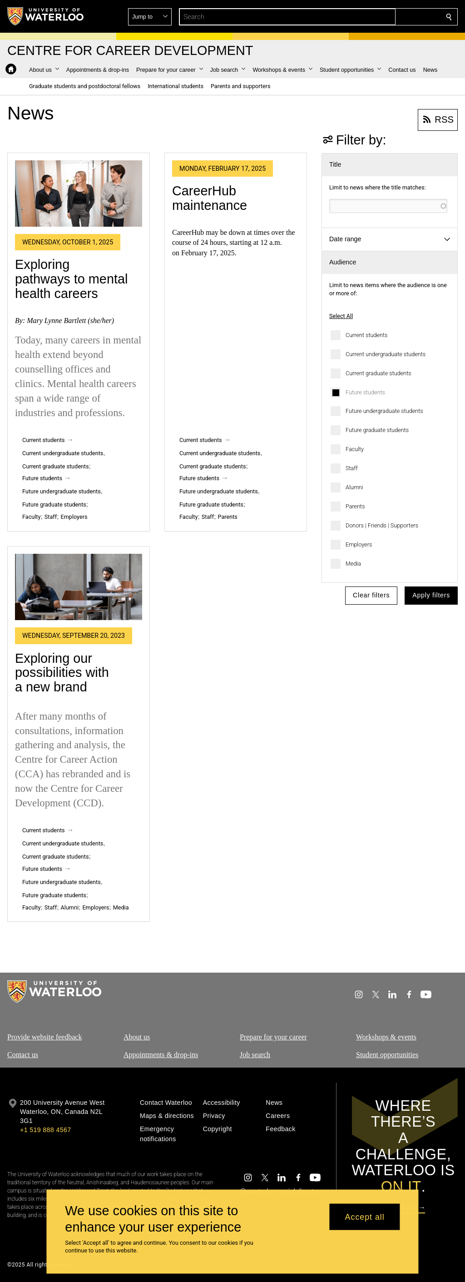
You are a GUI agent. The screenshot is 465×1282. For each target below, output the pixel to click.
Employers (359, 544)
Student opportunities (387, 1054)
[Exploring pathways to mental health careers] (78, 193)
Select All (341, 316)
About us (137, 1037)
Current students (366, 335)
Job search (255, 1054)
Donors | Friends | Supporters (382, 525)
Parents (355, 506)
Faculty (355, 449)
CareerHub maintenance (209, 198)
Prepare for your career (273, 1037)
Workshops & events (386, 1037)
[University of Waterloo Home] (45, 16)
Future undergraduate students (384, 410)
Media (353, 563)
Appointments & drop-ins (161, 1054)
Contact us (22, 1054)
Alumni (354, 487)
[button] (383, 17)
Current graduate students (378, 373)
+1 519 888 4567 (45, 1129)
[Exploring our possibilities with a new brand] (78, 587)
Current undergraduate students (385, 354)
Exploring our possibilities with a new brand (62, 672)
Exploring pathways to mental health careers (71, 278)
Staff (352, 468)
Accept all (365, 1216)
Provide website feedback (44, 1037)
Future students (365, 392)
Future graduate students (377, 430)
